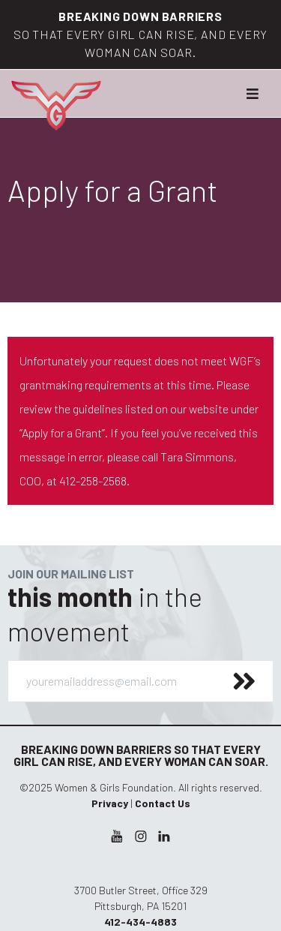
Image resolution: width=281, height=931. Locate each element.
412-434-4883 (140, 921)
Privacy (109, 803)
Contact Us (162, 803)
